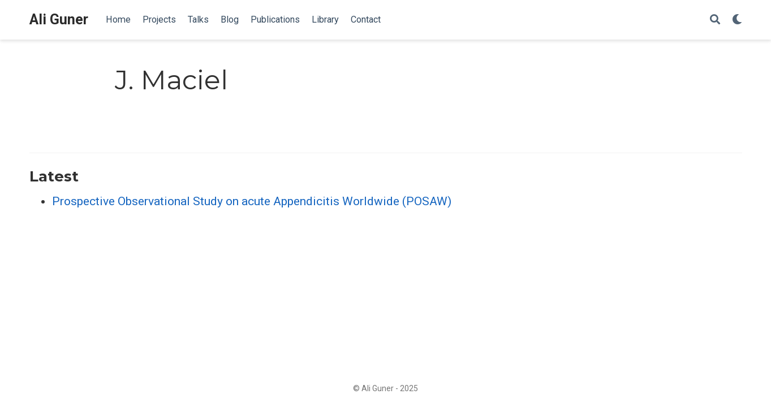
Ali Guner (58, 19)
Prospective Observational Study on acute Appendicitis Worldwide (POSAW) (251, 201)
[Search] (715, 20)
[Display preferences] (737, 20)
